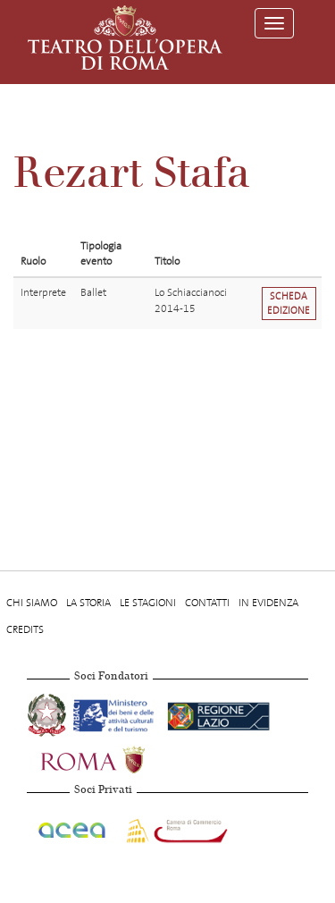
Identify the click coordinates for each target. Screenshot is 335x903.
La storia (88, 602)
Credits (25, 629)
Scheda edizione (288, 303)
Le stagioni (148, 602)
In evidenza (268, 602)
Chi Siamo (31, 602)
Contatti (207, 602)
